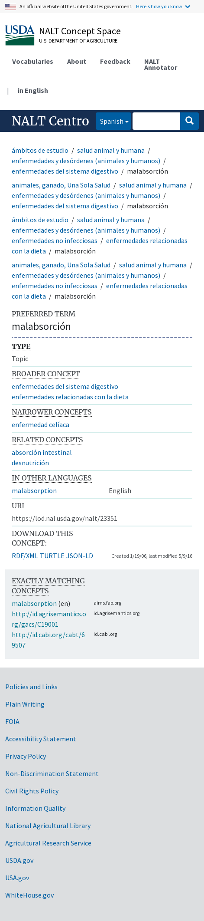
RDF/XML (25, 555)
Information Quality (35, 808)
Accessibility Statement (40, 738)
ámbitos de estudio (40, 150)
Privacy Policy (25, 756)
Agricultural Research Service (48, 843)
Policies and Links (31, 686)
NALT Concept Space (80, 31)
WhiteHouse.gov (29, 895)
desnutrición (30, 462)
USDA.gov (19, 860)
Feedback (115, 61)
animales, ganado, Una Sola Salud (61, 185)
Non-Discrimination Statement (52, 773)
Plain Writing (25, 704)
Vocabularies (32, 61)
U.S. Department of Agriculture (78, 40)
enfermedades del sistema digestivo (65, 171)
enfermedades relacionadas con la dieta (70, 396)
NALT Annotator (160, 64)
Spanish (109, 120)
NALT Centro (50, 121)
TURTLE (52, 555)
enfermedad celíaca (40, 424)
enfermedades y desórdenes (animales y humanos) (86, 160)
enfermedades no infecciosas (54, 240)
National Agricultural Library (48, 825)
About (76, 61)
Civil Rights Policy (31, 790)
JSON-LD (79, 555)
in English (33, 90)
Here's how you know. (160, 6)
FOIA (12, 721)
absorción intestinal (42, 452)
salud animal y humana (111, 150)
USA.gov (17, 877)
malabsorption (34, 490)
